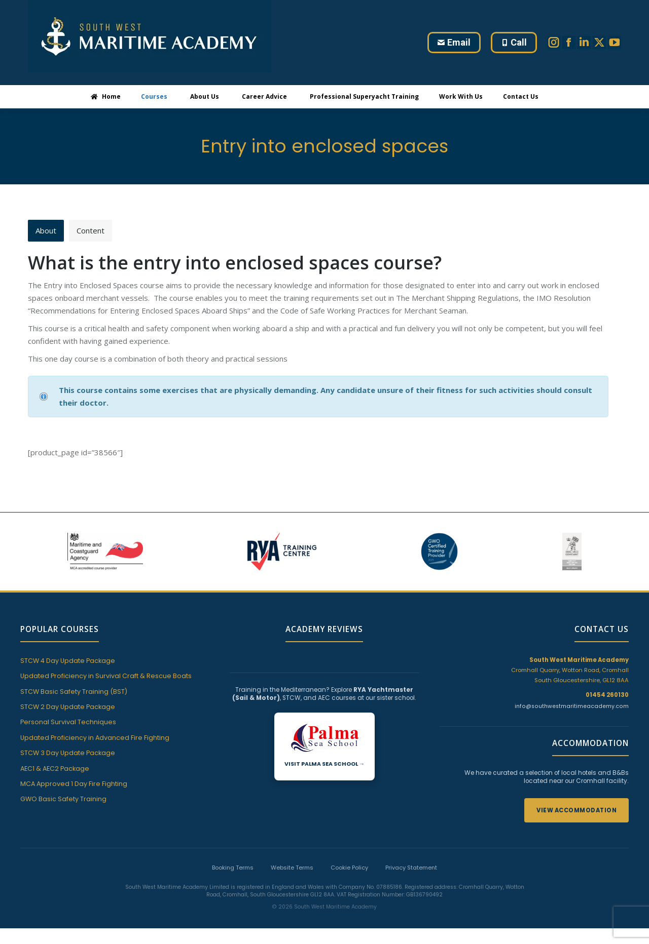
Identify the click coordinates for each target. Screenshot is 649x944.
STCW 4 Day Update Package (67, 661)
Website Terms (292, 868)
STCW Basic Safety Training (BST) (73, 692)
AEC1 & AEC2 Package (54, 769)
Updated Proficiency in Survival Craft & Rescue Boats (106, 676)
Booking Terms (233, 868)
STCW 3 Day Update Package (67, 753)
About (45, 230)
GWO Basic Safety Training (63, 800)
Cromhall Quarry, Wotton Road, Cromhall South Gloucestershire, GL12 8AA (570, 670)
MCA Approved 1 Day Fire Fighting (73, 784)
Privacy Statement (411, 868)
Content (90, 230)
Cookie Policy (349, 868)
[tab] (46, 231)
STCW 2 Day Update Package (67, 707)
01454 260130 (607, 695)
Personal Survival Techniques (68, 723)
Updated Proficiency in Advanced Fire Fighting (94, 738)
